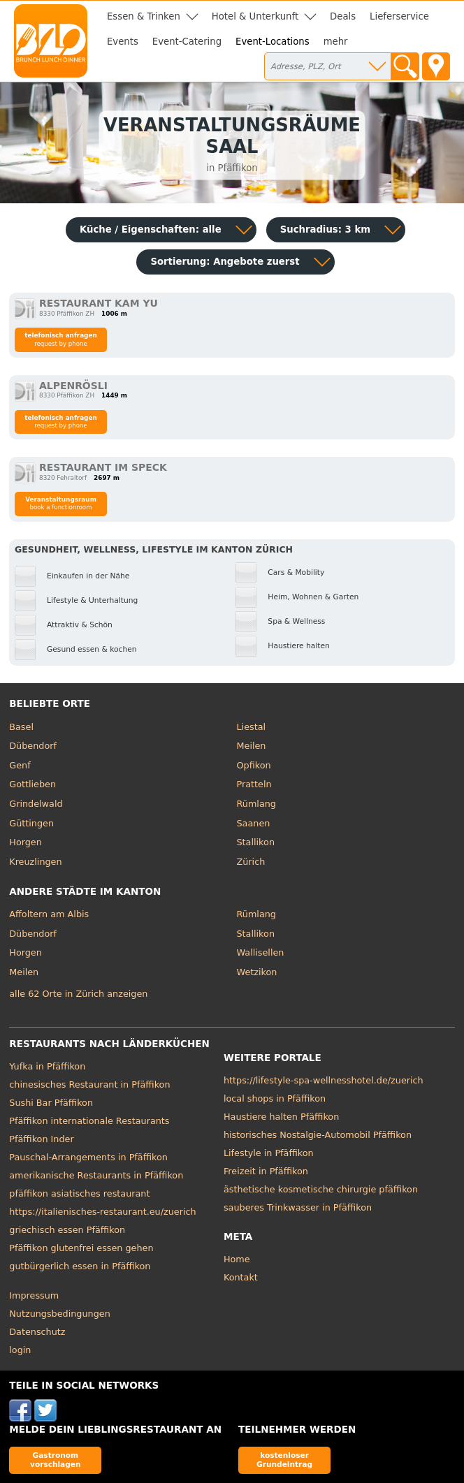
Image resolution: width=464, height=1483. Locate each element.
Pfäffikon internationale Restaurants (89, 1121)
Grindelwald (35, 803)
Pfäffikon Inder (41, 1139)
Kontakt (241, 1277)
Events (122, 41)
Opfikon (254, 765)
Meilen (251, 745)
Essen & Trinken (143, 16)
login (20, 1350)
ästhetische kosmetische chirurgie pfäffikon (321, 1189)
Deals (343, 16)
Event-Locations (272, 41)
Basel (21, 727)
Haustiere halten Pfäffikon (281, 1116)
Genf (19, 765)
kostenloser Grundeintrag (284, 1459)
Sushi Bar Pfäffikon (51, 1102)
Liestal (251, 727)
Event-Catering (187, 41)
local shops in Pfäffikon (275, 1098)
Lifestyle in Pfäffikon (269, 1153)
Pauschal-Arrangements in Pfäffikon (88, 1157)
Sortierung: (224, 261)
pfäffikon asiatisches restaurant (79, 1193)
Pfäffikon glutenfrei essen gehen (81, 1248)
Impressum (34, 1295)
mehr (336, 41)
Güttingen (31, 823)
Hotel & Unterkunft (255, 16)
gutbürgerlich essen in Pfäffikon (79, 1266)
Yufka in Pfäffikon (47, 1066)
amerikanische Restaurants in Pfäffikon (96, 1175)
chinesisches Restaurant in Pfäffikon (89, 1084)
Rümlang (256, 803)
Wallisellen (260, 952)
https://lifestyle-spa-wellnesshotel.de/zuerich (323, 1080)
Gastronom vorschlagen (55, 1459)
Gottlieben (32, 784)
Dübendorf (33, 745)
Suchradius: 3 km (325, 229)
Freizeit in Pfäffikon (266, 1171)
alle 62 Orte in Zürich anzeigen (78, 993)
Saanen (253, 823)
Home (237, 1259)
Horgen (25, 842)
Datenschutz (37, 1332)
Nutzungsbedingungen (59, 1313)
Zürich (251, 861)
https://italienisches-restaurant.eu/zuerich (102, 1211)
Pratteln (254, 784)
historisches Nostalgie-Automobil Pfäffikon (318, 1135)
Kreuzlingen (35, 861)
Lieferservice (399, 16)
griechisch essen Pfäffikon (67, 1230)
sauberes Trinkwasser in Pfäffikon (298, 1207)
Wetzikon (257, 972)
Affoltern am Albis (49, 914)
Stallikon (256, 842)
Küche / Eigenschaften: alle (151, 229)
